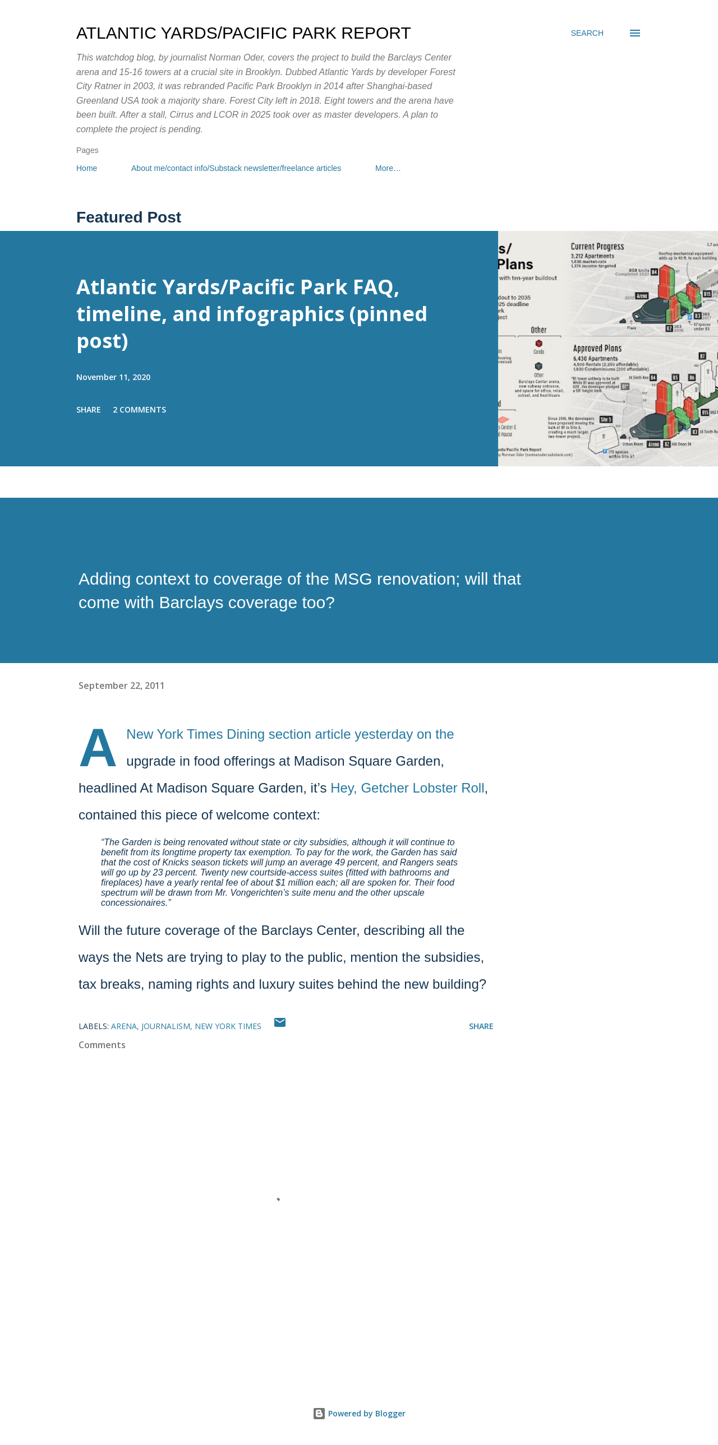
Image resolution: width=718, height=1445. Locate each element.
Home (86, 168)
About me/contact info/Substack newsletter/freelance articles (236, 168)
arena (124, 1026)
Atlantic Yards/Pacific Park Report (243, 33)
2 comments (139, 409)
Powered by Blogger (359, 1413)
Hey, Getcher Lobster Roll (407, 787)
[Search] (587, 33)
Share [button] (88, 409)
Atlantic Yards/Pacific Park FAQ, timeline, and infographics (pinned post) (251, 313)
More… (388, 168)
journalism (165, 1026)
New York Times (228, 1026)
